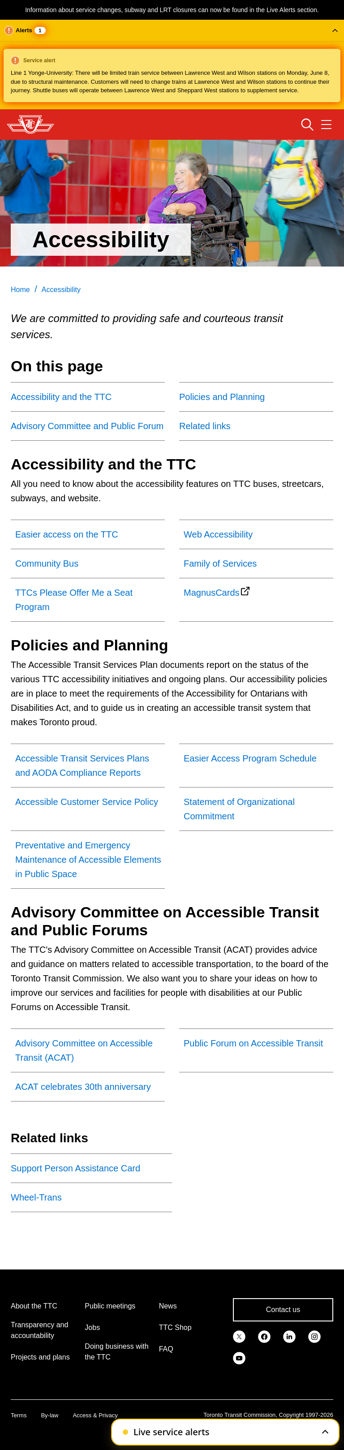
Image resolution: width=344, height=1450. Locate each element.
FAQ (166, 1349)
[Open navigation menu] (326, 124)
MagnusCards (212, 593)
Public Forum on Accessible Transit (253, 1043)
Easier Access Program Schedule (250, 758)
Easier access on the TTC (66, 534)
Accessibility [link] (61, 289)
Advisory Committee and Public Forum (87, 426)
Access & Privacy (95, 1415)
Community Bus (46, 563)
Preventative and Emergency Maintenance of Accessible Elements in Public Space (88, 859)
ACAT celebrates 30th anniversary (83, 1087)
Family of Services (220, 563)
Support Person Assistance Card (75, 1168)
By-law (49, 1415)
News (168, 1306)
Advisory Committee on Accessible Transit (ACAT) (84, 1050)
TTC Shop (175, 1327)
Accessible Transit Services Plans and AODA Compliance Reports (82, 765)
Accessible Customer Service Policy (86, 802)
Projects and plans (40, 1357)
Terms (18, 1415)
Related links (205, 426)
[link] (239, 1336)
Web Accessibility (218, 534)
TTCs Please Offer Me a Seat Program (74, 600)
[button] (172, 64)
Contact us (283, 1309)
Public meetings (110, 1306)
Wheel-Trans (36, 1197)
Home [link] (20, 289)
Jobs (92, 1327)
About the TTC (34, 1306)
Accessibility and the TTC (61, 397)
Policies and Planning (222, 397)
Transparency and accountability (39, 1330)
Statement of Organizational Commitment (239, 809)
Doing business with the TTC (116, 1351)
